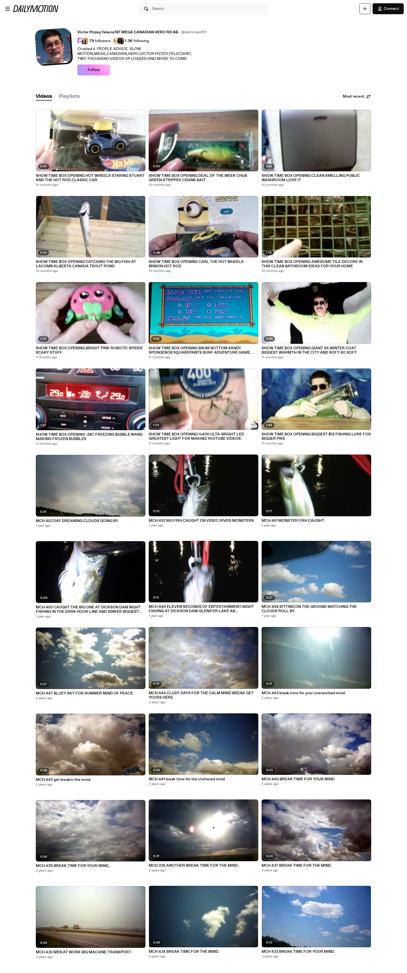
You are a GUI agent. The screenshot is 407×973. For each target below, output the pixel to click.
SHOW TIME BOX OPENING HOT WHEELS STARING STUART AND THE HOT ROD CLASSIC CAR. (90, 178)
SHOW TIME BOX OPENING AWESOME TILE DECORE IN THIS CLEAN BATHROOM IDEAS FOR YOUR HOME (312, 264)
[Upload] (364, 8)
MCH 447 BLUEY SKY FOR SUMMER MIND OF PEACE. (85, 693)
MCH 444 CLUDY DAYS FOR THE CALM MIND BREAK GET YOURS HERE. (201, 695)
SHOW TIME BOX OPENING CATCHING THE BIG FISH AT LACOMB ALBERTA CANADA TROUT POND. (86, 264)
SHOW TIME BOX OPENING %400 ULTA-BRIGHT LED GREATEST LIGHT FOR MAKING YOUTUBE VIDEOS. (196, 436)
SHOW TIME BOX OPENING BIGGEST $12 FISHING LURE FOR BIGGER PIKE (316, 436)
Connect (388, 8)
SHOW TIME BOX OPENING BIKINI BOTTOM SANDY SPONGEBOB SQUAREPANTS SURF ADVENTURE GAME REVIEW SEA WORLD (199, 350)
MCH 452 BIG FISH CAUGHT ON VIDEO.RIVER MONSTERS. (202, 520)
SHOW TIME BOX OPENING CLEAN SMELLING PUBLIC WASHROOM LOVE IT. (311, 178)
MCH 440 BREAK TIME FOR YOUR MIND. (299, 779)
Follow (94, 70)
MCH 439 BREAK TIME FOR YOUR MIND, (73, 866)
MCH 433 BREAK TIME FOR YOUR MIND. (298, 951)
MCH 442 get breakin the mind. (63, 780)
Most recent (357, 96)
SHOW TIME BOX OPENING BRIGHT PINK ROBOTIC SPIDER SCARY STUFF (89, 350)
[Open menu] (7, 8)
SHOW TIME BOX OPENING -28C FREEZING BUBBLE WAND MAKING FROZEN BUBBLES (89, 436)
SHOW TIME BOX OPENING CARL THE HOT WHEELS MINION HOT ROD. (196, 264)
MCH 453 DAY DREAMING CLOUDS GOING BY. (77, 521)
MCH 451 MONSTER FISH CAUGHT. (293, 520)
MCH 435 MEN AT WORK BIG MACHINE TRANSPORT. (84, 952)
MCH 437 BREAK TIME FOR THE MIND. (297, 865)
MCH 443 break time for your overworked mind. (304, 693)
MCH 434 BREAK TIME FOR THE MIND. (184, 951)
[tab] (44, 96)
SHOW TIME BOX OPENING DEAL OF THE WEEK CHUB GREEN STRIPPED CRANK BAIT (198, 178)
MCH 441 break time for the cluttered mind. (187, 779)
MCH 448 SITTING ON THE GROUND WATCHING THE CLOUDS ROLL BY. (309, 609)
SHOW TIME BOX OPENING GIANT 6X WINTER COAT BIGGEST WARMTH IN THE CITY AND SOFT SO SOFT (309, 350)
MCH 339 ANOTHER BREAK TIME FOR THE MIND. (194, 865)
